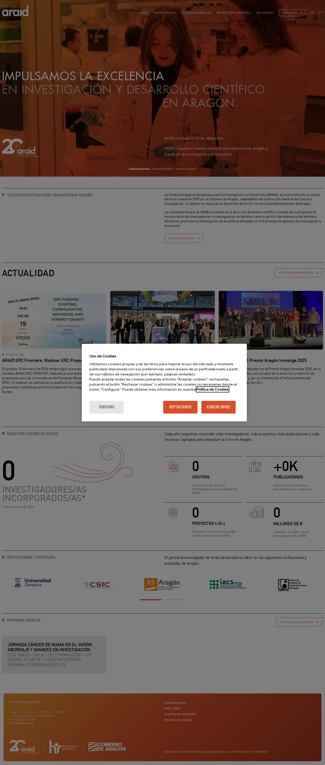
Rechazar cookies (218, 407)
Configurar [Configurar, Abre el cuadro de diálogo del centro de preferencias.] (106, 407)
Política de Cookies (213, 389)
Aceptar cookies (180, 407)
